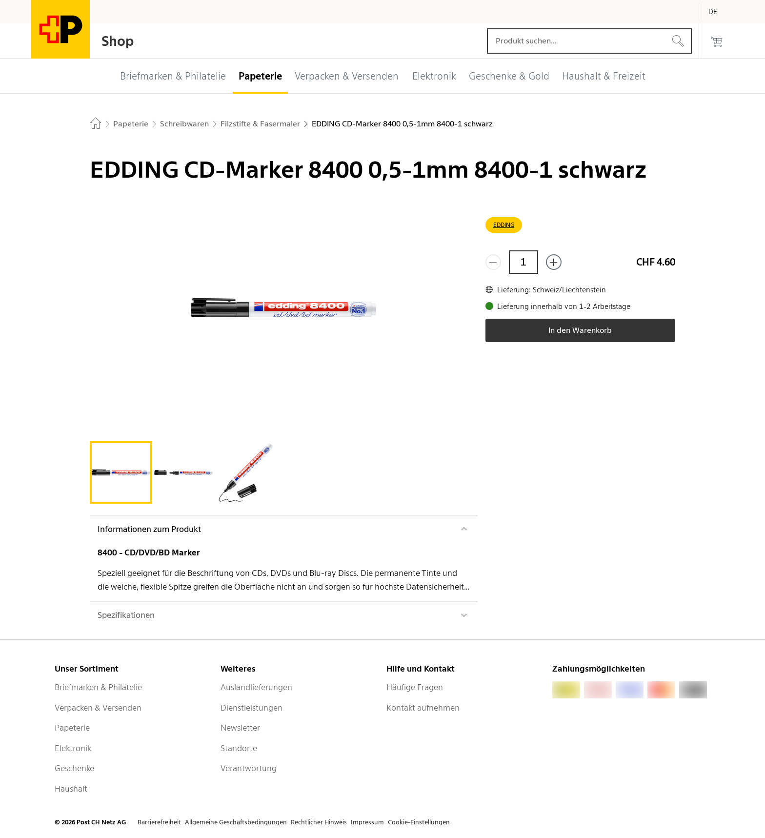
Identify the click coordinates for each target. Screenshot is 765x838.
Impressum (367, 822)
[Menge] (523, 262)
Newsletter (240, 728)
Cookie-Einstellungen (419, 822)
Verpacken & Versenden (98, 708)
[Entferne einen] (493, 262)
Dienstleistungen (251, 708)
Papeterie (72, 728)
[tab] (121, 472)
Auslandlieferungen (256, 687)
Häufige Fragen (414, 687)
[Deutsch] (720, 11)
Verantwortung (249, 768)
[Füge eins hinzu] (554, 262)
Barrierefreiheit (159, 822)
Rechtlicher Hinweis (319, 822)
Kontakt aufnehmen (423, 708)
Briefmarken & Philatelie (98, 687)
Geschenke (74, 768)
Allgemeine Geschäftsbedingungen (236, 822)
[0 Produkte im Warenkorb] (716, 41)
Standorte (239, 748)
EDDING (503, 224)
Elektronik (73, 748)
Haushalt (71, 789)
